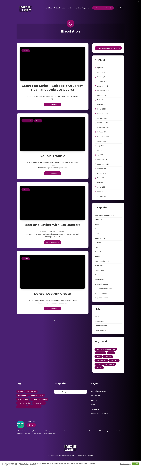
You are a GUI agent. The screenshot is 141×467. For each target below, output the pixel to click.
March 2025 (101, 72)
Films (26, 51)
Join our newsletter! (103, 8)
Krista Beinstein (24, 403)
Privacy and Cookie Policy (100, 413)
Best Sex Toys (96, 396)
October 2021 (102, 169)
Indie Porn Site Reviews (103, 261)
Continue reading (52, 104)
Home (93, 405)
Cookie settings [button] (125, 464)
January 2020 (102, 196)
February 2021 (102, 192)
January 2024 (102, 118)
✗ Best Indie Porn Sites (64, 8)
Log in (97, 317)
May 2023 (100, 150)
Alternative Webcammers (104, 215)
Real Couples (99, 279)
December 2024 (103, 86)
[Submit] (119, 48)
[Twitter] (121, 8)
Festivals (98, 243)
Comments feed (101, 326)
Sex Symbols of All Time (103, 289)
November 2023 (103, 127)
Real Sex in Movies (101, 284)
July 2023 (100, 146)
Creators (98, 234)
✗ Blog (49, 8)
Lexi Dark (21, 407)
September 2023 (103, 137)
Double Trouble (52, 156)
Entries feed (99, 321)
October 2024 (102, 95)
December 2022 (103, 159)
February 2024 (102, 114)
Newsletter (95, 409)
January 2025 (102, 81)
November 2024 (103, 91)
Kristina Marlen (39, 403)
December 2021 (103, 164)
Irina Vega (62, 455)
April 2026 (100, 68)
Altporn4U (27, 121)
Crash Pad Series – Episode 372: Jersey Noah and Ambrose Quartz (52, 87)
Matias (20, 391)
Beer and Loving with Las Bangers (52, 225)
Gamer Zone (99, 252)
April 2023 (100, 155)
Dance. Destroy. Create (52, 294)
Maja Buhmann (34, 407)
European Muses (82, 455)
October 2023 (102, 132)
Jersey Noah (22, 395)
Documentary (100, 238)
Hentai (97, 256)
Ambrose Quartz (37, 395)
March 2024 (101, 109)
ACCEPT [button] (135, 464)
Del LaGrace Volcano (39, 399)
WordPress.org (100, 330)
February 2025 (102, 77)
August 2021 (101, 173)
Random (98, 275)
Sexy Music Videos (101, 298)
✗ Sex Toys (81, 8)
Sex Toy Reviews (101, 293)
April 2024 (101, 104)
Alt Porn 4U (73, 455)
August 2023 (101, 141)
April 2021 (100, 182)
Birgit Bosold (23, 399)
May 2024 (100, 100)
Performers (99, 266)
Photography (99, 270)
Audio (97, 224)
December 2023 (103, 123)
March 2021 (101, 187)
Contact (94, 400)
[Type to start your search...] (108, 48)
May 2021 (100, 178)
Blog (96, 229)
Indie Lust (30, 421)
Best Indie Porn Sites (98, 391)
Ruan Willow (31, 391)
